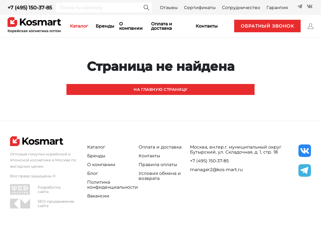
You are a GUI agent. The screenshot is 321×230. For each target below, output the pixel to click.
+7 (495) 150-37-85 (30, 8)
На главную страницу (160, 89)
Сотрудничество (241, 7)
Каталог (96, 146)
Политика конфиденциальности (109, 185)
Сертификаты (200, 7)
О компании (131, 26)
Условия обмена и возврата (160, 176)
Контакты (149, 155)
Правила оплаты (158, 164)
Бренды (105, 26)
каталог (79, 26)
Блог (92, 173)
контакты (207, 26)
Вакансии (98, 195)
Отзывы (169, 7)
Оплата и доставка (161, 26)
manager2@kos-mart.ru (216, 169)
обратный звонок (266, 26)
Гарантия (277, 7)
